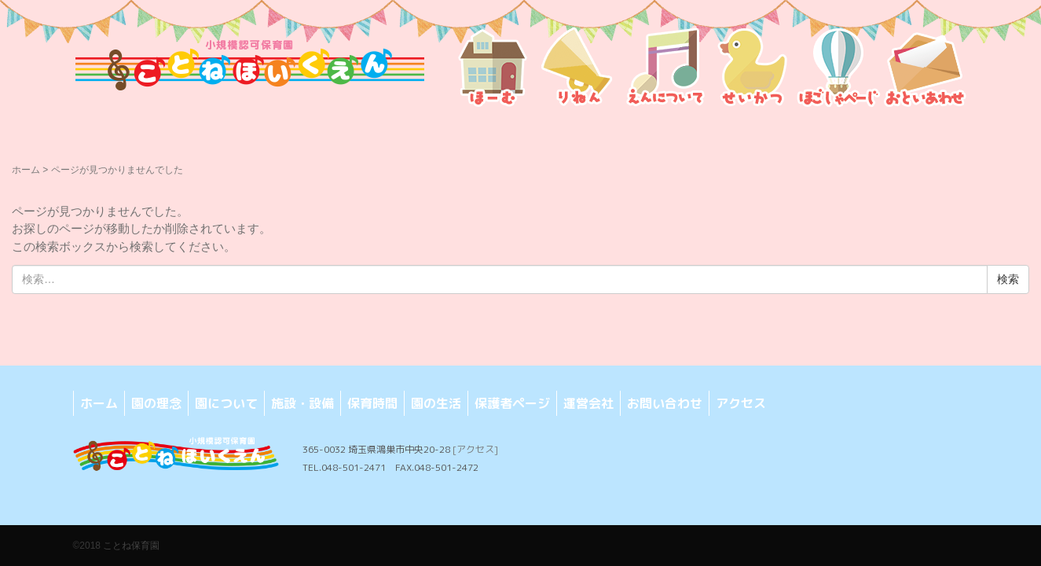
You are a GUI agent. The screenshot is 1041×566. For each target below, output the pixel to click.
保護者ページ (512, 403)
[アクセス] (475, 449)
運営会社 (588, 403)
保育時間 (372, 403)
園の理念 (156, 403)
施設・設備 (302, 403)
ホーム (26, 169)
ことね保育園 (131, 545)
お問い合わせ (664, 403)
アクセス (741, 403)
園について (226, 403)
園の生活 (436, 403)
